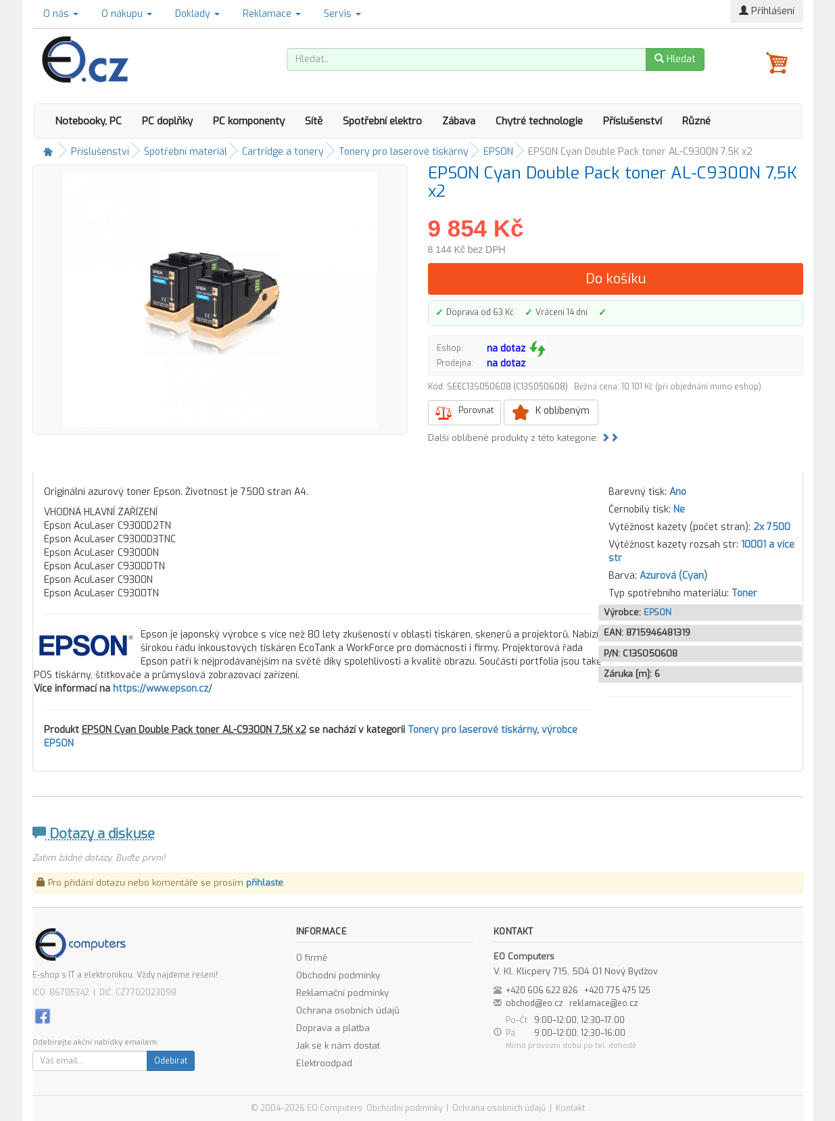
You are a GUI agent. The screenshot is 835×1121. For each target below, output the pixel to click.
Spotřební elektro (382, 121)
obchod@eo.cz (534, 1003)
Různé (696, 121)
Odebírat (170, 1060)
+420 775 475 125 (617, 990)
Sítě (314, 121)
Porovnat (476, 410)
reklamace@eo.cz (603, 1003)
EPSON (498, 151)
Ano (677, 491)
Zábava (458, 121)
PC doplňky (167, 121)
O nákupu (126, 13)
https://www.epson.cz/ (162, 688)
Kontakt (570, 1108)
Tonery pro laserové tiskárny (404, 151)
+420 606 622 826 (542, 990)
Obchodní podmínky (338, 975)
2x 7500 (771, 527)
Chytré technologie (539, 121)
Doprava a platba (333, 1028)
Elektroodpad (324, 1063)
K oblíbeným (562, 410)
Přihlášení (766, 11)
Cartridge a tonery (283, 151)
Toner (744, 593)
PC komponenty (249, 121)
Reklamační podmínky (342, 993)
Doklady (197, 13)
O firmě (311, 957)
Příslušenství (632, 121)
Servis (342, 13)
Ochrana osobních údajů (348, 1010)
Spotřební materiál (185, 151)
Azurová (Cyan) (673, 575)
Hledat (675, 59)
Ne (679, 509)
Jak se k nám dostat (338, 1045)
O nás (60, 13)
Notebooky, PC (88, 121)
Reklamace (272, 13)
